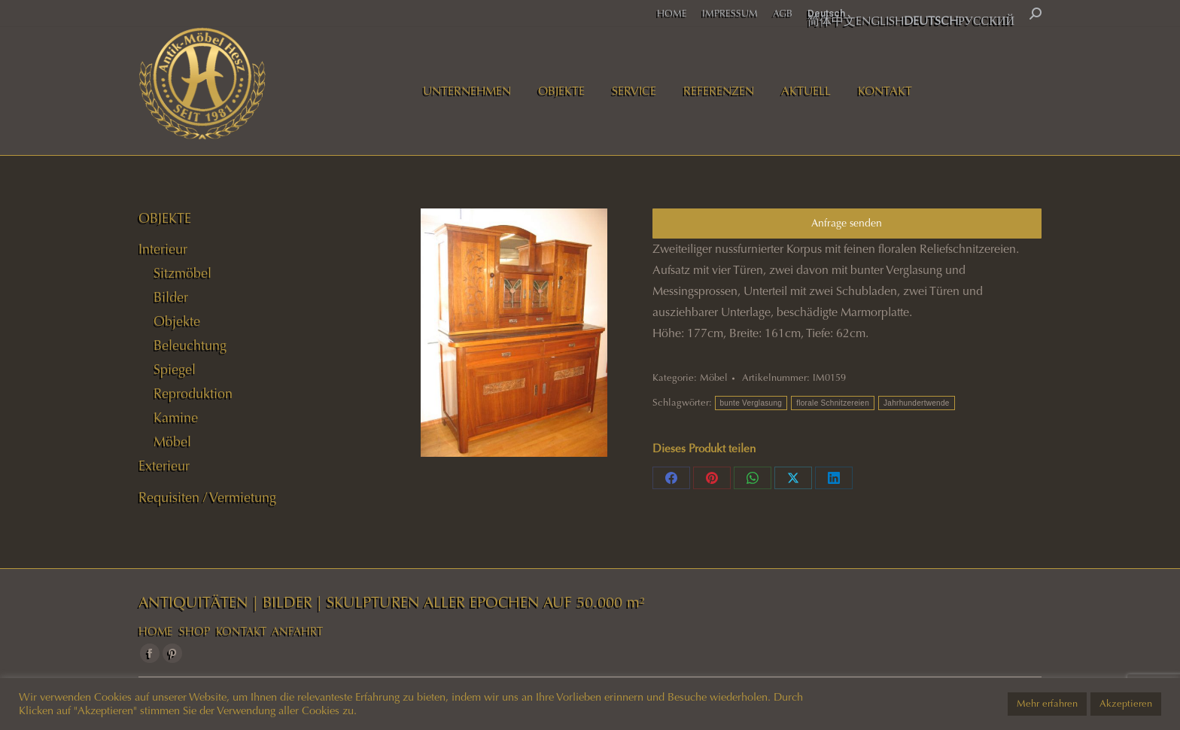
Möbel (714, 378)
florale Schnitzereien (832, 403)
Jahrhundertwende (916, 403)
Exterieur (164, 466)
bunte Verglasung (751, 403)
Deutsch (826, 13)
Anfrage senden (846, 223)
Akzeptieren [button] (1125, 704)
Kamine (176, 417)
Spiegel (175, 369)
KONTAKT (241, 631)
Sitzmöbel (182, 273)
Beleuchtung (190, 345)
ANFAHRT (297, 631)
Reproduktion (193, 393)
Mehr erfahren (1047, 704)
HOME (155, 631)
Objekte (177, 321)
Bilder (171, 297)
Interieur (162, 249)
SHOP (194, 631)
